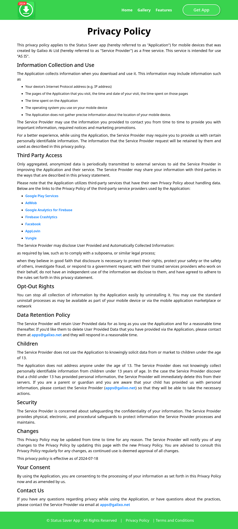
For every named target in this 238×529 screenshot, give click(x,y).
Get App (201, 10)
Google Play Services (41, 196)
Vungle (30, 238)
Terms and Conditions (175, 520)
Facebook (33, 224)
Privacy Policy (138, 520)
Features (164, 9)
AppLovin (32, 231)
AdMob (31, 203)
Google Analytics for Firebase (48, 210)
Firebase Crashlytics (41, 217)
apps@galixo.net (47, 334)
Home (126, 9)
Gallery (144, 9)
